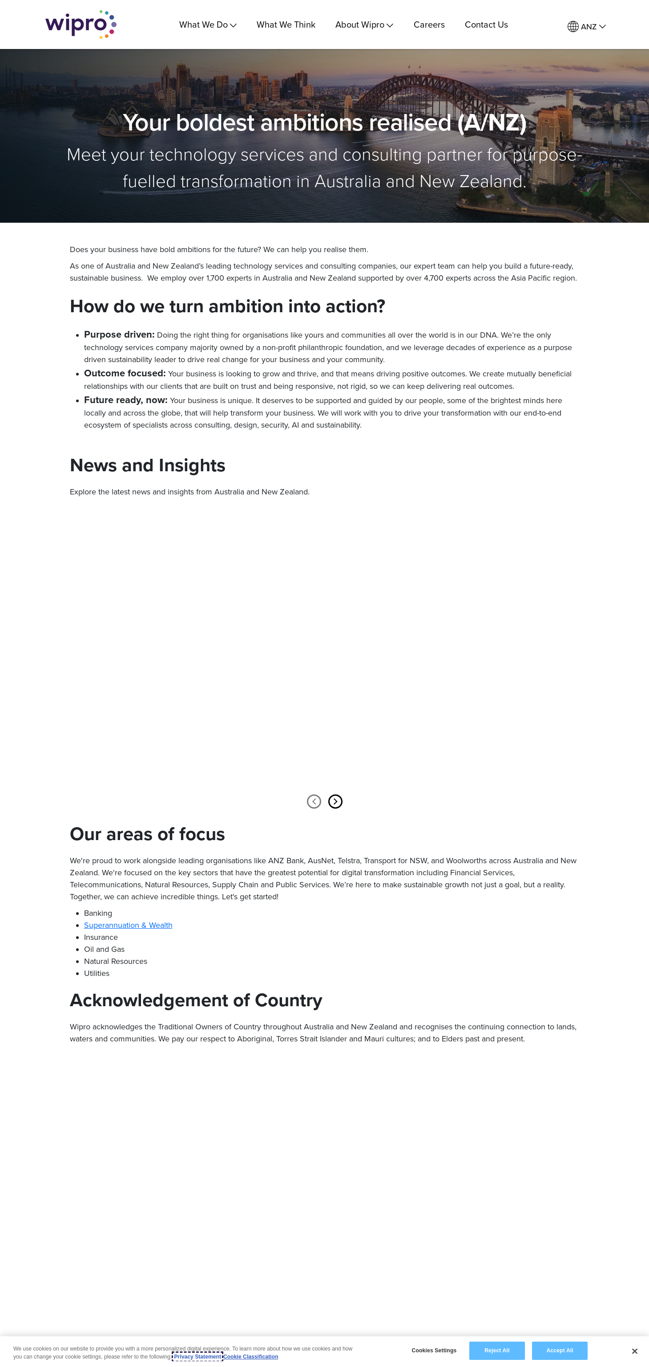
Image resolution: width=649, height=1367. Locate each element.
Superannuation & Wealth (128, 925)
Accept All (559, 1350)
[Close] (635, 1351)
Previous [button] (314, 801)
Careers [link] (429, 24)
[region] (324, 1351)
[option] (155, 658)
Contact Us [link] (486, 24)
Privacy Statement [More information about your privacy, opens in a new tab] (197, 1357)
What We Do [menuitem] (208, 24)
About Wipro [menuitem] (364, 24)
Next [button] (335, 801)
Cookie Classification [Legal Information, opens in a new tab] (250, 1357)
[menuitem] (587, 26)
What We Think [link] (286, 24)
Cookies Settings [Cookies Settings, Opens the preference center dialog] (434, 1350)
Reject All (496, 1350)
